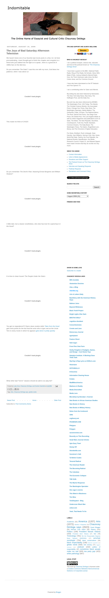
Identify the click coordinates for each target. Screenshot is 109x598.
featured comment (93, 542)
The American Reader (77, 465)
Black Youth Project (76, 310)
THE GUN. (73, 479)
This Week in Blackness (77, 493)
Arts (12, 392)
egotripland (73, 336)
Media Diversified (75, 390)
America (82, 521)
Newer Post (11, 400)
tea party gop (89, 551)
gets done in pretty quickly (45, 331)
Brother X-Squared (80, 524)
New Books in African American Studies (83, 400)
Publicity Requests (75, 169)
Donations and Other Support (78, 159)
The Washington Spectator (78, 486)
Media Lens (73, 393)
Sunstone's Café (75, 454)
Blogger (58, 592)
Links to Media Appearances (78, 157)
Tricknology (71, 536)
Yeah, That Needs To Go (77, 511)
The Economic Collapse (77, 476)
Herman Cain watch (78, 529)
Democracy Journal (76, 332)
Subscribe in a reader (74, 271)
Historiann (73, 365)
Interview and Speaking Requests (80, 166)
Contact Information (75, 154)
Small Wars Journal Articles (79, 440)
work (71, 567)
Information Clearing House (79, 375)
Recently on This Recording (79, 436)
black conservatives (89, 540)
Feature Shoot (74, 339)
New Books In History (77, 404)
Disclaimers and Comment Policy (80, 171)
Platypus (72, 425)
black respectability (74, 543)
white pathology (73, 554)
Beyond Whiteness (76, 307)
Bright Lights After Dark (77, 314)
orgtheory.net (74, 418)
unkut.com (73, 508)
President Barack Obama (89, 532)
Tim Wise (72, 497)
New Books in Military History (79, 408)
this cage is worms (76, 490)
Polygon (72, 429)
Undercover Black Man (77, 504)
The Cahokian (74, 472)
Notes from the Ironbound (78, 411)
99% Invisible (74, 280)
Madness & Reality (76, 386)
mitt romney (87, 545)
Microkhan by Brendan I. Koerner (81, 397)
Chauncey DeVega (82, 567)
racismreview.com (75, 433)
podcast (81, 547)
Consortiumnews (75, 325)
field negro (73, 343)
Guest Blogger (95, 527)
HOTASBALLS (74, 368)
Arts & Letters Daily (76, 294)
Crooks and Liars (75, 328)
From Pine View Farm (77, 346)
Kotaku (72, 379)
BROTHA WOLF (75, 318)
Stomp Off (73, 447)
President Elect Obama (80, 534)
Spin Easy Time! (75, 443)
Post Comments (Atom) (23, 404)
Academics (70, 522)
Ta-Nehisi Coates (75, 458)
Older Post (57, 400)
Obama (93, 529)
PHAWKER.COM (75, 422)
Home (34, 400)
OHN (71, 415)
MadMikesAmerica (75, 382)
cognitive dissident (76, 321)
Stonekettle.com (75, 450)
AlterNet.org (73, 291)
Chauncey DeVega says (21, 392)
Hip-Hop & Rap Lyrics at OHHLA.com (82, 361)
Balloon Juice (74, 303)
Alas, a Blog (73, 287)
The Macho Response (77, 483)
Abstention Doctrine (76, 283)
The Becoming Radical (77, 468)
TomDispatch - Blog (76, 501)
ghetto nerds (33, 392)
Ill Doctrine (73, 372)
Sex (95, 534)
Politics (70, 532)
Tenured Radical (75, 461)
